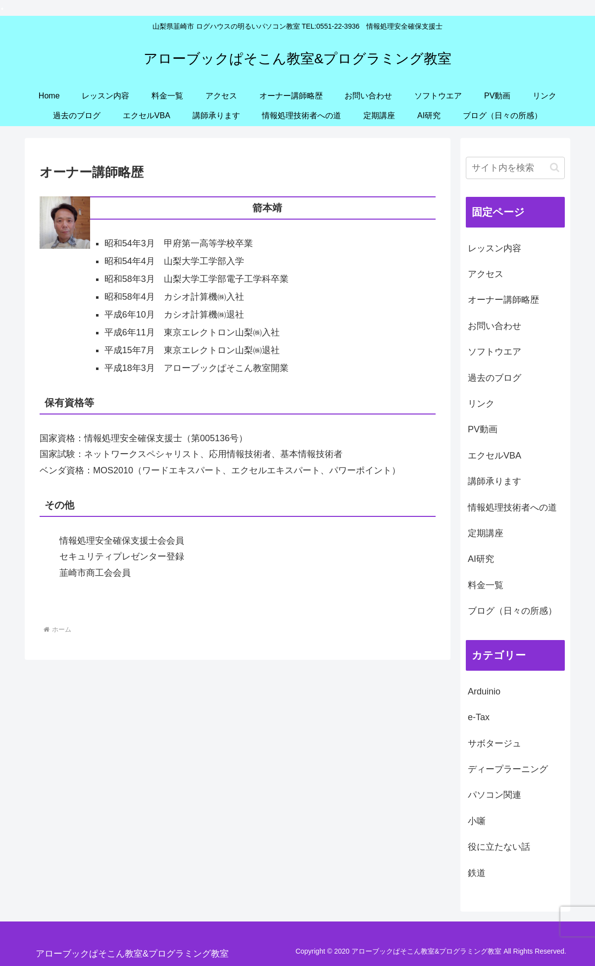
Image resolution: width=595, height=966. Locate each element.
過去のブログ (494, 378)
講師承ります (494, 481)
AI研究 (481, 559)
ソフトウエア (494, 352)
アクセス (485, 274)
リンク (481, 404)
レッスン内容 (494, 248)
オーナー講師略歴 (503, 300)
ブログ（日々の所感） (512, 611)
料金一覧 (485, 585)
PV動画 (482, 429)
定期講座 (485, 533)
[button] (554, 167)
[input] (515, 168)
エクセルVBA (494, 455)
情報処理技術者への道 (512, 507)
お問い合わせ (494, 326)
